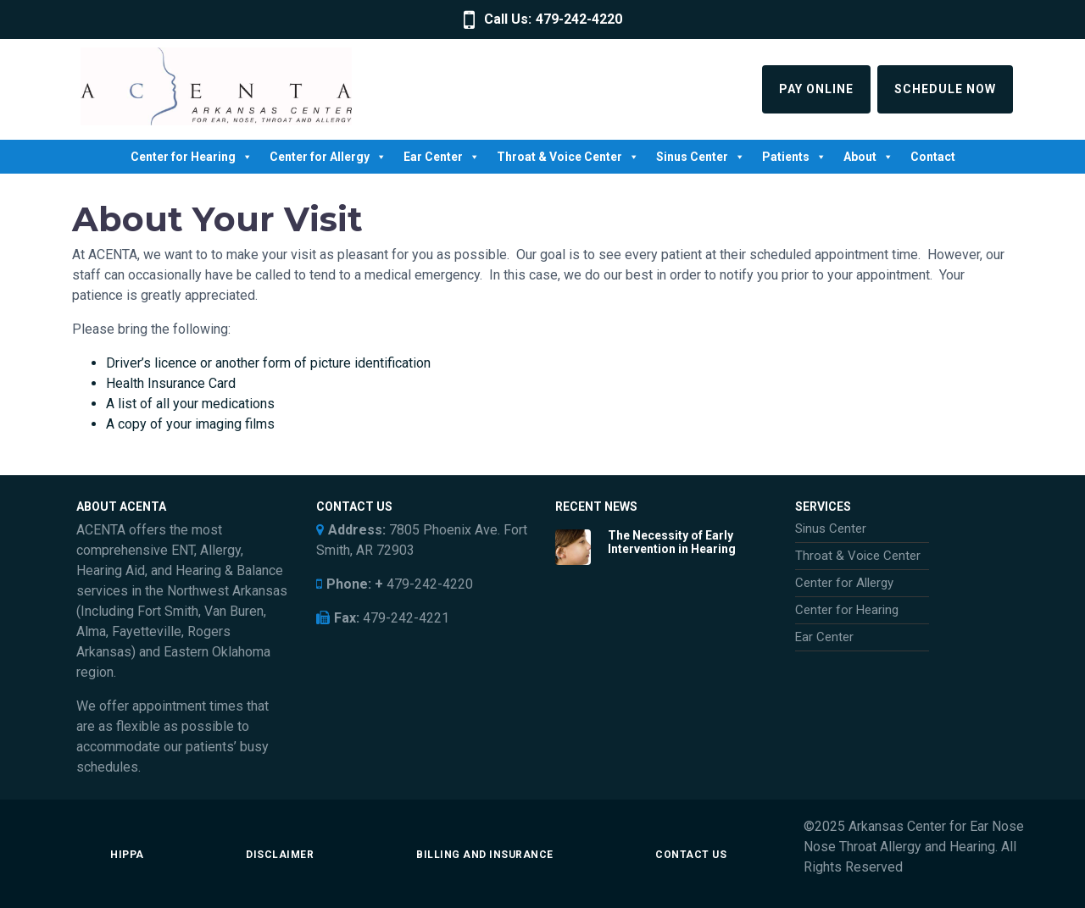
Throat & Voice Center (568, 156)
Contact (932, 156)
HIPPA (127, 855)
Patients (794, 156)
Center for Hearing (192, 156)
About (868, 156)
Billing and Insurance (485, 855)
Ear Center (441, 156)
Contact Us (690, 855)
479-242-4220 (579, 19)
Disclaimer (280, 855)
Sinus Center (700, 156)
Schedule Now (945, 89)
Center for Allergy (328, 156)
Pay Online (816, 89)
